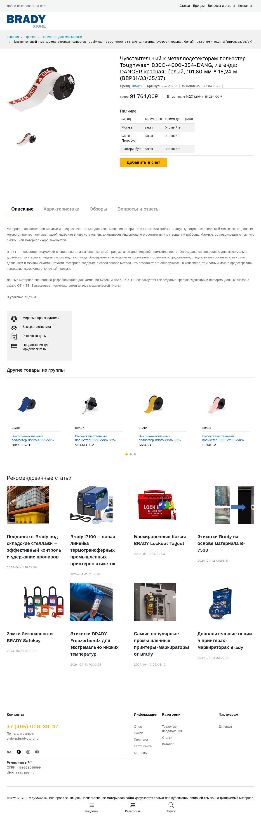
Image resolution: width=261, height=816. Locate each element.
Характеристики (62, 209)
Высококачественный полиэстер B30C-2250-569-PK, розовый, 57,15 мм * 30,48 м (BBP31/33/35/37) (224, 438)
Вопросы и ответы (221, 5)
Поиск (138, 733)
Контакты (245, 5)
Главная (13, 37)
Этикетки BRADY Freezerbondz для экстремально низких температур (94, 644)
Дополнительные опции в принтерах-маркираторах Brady (225, 640)
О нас (138, 726)
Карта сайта (143, 746)
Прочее (30, 37)
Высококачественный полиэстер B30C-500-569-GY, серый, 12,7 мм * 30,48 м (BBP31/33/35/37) (96, 438)
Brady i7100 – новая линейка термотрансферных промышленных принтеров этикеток (92, 550)
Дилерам (225, 726)
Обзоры (98, 209)
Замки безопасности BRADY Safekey (30, 637)
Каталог (168, 744)
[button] (126, 454)
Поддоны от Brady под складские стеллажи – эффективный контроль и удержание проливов (34, 547)
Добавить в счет (143, 162)
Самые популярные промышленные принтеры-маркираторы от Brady (161, 644)
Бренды (199, 5)
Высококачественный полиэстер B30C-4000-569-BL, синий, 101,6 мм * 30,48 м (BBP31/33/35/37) (34, 438)
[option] (60, 89)
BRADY (16, 427)
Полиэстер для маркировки (62, 37)
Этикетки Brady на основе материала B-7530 (222, 543)
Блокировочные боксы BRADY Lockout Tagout (160, 540)
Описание (22, 209)
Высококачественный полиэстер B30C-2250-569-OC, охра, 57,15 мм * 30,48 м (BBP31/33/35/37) (160, 438)
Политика (141, 739)
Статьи (184, 5)
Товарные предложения (172, 729)
